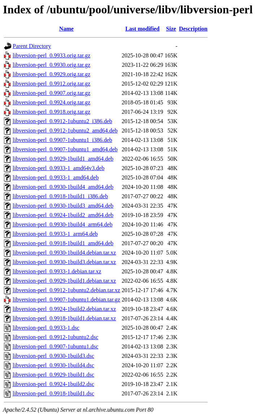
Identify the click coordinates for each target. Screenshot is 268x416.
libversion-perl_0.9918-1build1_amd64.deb (63, 243)
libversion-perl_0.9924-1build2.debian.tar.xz (64, 309)
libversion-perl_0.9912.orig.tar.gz (51, 84)
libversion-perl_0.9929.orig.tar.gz (51, 74)
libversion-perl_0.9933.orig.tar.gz (51, 55)
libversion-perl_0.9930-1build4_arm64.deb (62, 224)
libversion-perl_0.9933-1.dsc (46, 328)
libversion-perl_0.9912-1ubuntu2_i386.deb (62, 121)
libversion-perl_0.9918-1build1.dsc (53, 393)
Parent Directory (32, 46)
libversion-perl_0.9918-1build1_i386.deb (60, 196)
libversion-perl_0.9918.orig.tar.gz (51, 112)
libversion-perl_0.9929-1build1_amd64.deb (63, 159)
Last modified (142, 29)
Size (171, 29)
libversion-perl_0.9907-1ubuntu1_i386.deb (62, 140)
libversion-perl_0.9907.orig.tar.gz (51, 93)
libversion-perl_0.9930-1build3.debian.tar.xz (64, 262)
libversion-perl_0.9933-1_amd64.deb (56, 177)
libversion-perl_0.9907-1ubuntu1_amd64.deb (65, 149)
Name (66, 29)
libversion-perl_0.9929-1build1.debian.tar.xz (64, 281)
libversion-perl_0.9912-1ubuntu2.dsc (55, 337)
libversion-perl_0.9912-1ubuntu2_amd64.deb (65, 130)
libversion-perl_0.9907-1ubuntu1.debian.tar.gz (66, 299)
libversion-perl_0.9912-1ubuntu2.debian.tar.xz (66, 290)
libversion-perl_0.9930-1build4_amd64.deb (63, 187)
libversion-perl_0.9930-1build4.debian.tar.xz (64, 253)
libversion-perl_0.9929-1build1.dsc (53, 375)
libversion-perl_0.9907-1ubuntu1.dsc (55, 346)
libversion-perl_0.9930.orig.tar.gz (51, 65)
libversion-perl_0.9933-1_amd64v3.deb (58, 168)
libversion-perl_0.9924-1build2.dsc (53, 384)
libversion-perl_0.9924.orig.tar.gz (51, 102)
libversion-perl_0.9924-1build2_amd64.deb (63, 215)
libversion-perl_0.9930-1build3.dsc (53, 356)
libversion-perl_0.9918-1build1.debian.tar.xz (64, 318)
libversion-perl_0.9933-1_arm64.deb (55, 234)
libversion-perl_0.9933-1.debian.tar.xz (57, 271)
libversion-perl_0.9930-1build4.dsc (53, 365)
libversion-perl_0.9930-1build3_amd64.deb (63, 206)
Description (193, 29)
